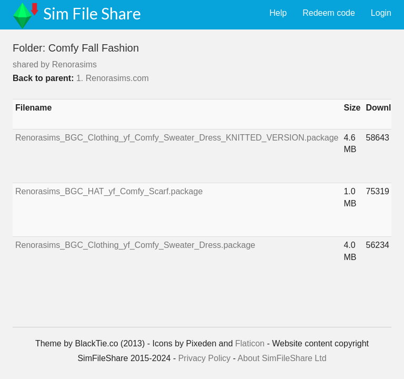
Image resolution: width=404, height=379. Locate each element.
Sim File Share (92, 13)
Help (278, 12)
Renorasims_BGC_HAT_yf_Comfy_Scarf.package (109, 191)
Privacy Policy (204, 358)
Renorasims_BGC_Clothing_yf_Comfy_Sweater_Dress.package (135, 245)
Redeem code (328, 12)
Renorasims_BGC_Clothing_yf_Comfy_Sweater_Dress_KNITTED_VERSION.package (176, 137)
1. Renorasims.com (112, 78)
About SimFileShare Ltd (282, 358)
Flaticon (250, 343)
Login (381, 12)
